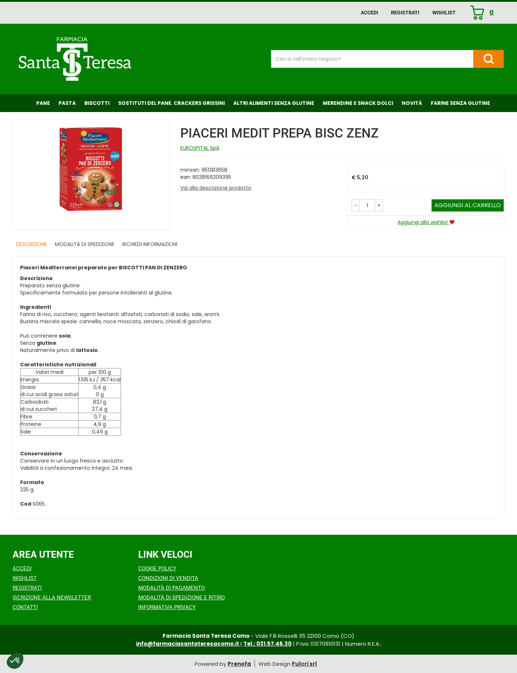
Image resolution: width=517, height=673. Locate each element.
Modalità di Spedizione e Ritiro (181, 597)
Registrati (405, 12)
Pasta (67, 103)
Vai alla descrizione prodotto (215, 187)
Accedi (369, 12)
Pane (43, 103)
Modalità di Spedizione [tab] (85, 244)
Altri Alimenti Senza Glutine (273, 103)
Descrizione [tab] (31, 244)
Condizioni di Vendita (168, 578)
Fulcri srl (304, 664)
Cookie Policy (157, 568)
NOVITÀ (412, 103)
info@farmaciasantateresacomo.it (188, 644)
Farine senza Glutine (460, 103)
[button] (355, 205)
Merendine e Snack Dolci (358, 103)
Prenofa (239, 664)
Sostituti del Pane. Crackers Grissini (171, 103)
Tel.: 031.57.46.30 (267, 644)
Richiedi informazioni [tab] (149, 244)
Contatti (25, 607)
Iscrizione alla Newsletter (52, 597)
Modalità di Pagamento (171, 588)
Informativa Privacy (167, 607)
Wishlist (444, 12)
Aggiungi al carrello (467, 205)
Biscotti (97, 103)
